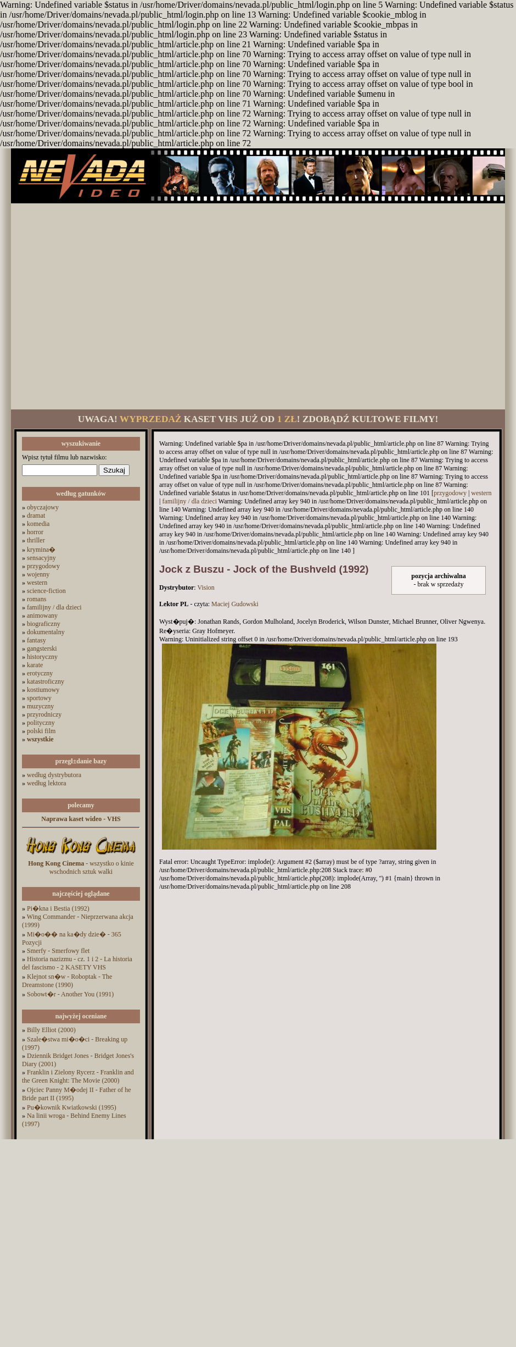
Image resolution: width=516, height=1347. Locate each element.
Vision (205, 587)
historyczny (42, 657)
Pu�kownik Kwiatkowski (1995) (71, 1107)
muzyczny (40, 706)
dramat (36, 515)
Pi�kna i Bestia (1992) (58, 908)
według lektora (46, 783)
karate (35, 665)
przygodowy (43, 566)
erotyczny (40, 673)
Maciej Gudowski (235, 604)
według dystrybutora (54, 775)
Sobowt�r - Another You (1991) (70, 994)
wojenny (38, 574)
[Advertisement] (103, 306)
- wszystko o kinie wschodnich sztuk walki (81, 867)
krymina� (41, 549)
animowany (42, 615)
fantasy (36, 640)
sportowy (39, 698)
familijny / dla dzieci (54, 607)
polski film (41, 731)
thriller (36, 540)
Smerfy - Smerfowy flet (58, 951)
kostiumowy (43, 690)
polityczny (41, 723)
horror (35, 532)
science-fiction (46, 591)
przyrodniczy (44, 714)
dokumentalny (46, 632)
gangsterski (42, 648)
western (37, 582)
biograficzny (43, 624)
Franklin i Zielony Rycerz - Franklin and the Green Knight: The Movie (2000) (78, 1076)
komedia (38, 524)
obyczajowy (43, 507)
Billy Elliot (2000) (51, 1030)
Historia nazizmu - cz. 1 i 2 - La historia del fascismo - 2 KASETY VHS (77, 963)
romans (36, 599)
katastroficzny (45, 681)
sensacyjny (41, 558)
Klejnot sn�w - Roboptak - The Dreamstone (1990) (67, 981)
